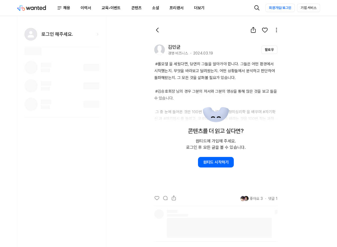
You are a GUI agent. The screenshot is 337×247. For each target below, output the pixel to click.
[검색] (257, 8)
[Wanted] (37, 8)
